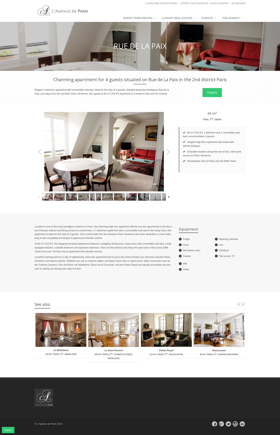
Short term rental (138, 18)
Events (207, 18)
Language (239, 3)
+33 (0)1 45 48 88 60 (218, 3)
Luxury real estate (177, 18)
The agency (231, 18)
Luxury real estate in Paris (161, 3)
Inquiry (212, 92)
